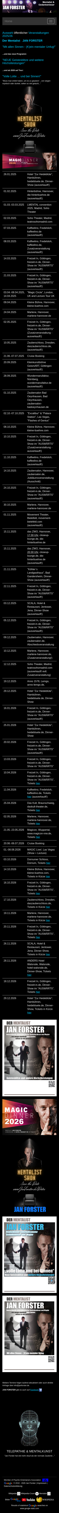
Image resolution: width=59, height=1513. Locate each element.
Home (8, 21)
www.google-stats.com (29, 1508)
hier (38, 783)
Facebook (34, 1390)
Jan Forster (31, 1483)
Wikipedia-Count (28, 1493)
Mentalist (43, 1493)
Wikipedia (12, 1493)
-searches (36, 1505)
